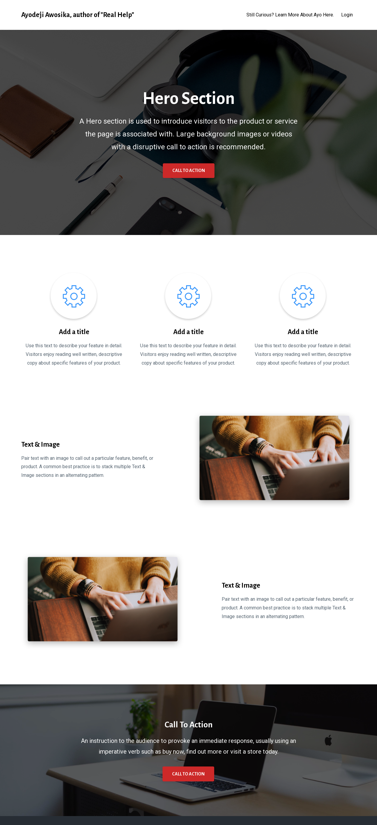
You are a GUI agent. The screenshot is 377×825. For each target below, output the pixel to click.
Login (347, 15)
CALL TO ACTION (188, 170)
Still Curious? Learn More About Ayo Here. (290, 15)
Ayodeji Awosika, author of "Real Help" (77, 15)
